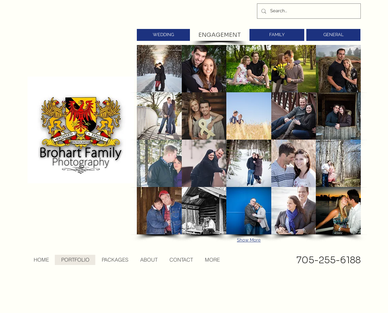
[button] (159, 68)
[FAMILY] (276, 35)
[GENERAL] (333, 35)
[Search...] (308, 11)
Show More (249, 239)
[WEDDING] (163, 35)
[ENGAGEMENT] (219, 35)
